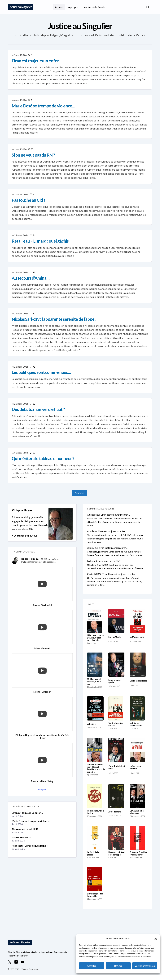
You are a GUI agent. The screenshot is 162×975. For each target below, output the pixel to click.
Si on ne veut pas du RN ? (25, 829)
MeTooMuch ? (114, 637)
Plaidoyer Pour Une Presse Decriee (138, 853)
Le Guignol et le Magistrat (137, 812)
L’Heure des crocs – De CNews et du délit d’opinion (95, 638)
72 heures (91, 724)
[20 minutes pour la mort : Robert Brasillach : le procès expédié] (94, 750)
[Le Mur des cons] (137, 621)
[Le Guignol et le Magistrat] (137, 796)
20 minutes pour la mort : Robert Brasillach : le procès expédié (96, 768)
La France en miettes (135, 767)
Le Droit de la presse (93, 853)
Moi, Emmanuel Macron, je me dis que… (94, 681)
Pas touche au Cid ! (22, 837)
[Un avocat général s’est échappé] (116, 838)
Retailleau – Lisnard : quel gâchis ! (30, 845)
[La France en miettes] (137, 750)
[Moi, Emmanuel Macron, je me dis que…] (94, 665)
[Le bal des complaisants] (137, 708)
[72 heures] (95, 708)
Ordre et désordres (138, 681)
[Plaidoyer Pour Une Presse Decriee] (137, 838)
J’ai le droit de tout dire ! (116, 767)
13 (34, 272)
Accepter (91, 965)
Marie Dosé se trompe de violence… (31, 820)
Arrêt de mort (114, 812)
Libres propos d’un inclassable (95, 895)
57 (32, 149)
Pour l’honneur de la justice (95, 812)
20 (34, 194)
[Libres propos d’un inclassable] (94, 879)
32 (34, 403)
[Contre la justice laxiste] (115, 708)
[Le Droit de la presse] (94, 838)
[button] (155, 938)
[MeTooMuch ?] (116, 621)
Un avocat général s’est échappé (116, 853)
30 (34, 313)
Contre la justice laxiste (115, 724)
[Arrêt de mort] (116, 796)
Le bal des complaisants (136, 724)
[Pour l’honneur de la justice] (94, 796)
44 (34, 235)
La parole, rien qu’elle (114, 681)
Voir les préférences (145, 965)
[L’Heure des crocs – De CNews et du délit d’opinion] (94, 621)
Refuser (118, 965)
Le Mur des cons (137, 637)
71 (34, 366)
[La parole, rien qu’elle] (116, 665)
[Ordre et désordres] (138, 665)
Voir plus (79, 492)
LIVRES (90, 604)
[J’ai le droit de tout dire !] (116, 750)
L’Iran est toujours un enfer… (27, 812)
